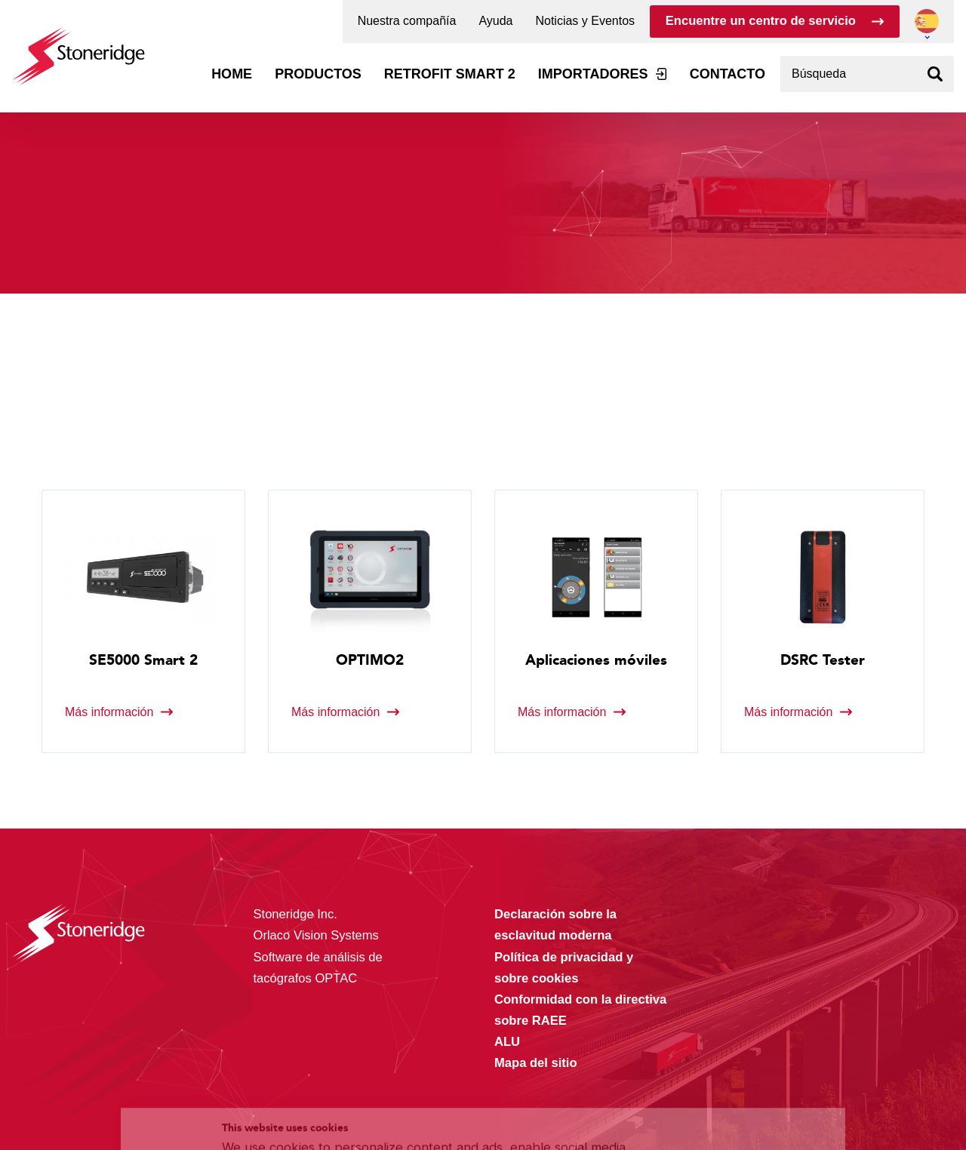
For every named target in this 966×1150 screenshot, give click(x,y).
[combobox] (867, 74)
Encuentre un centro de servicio (761, 21)
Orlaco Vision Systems (316, 935)
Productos (318, 74)
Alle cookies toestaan (737, 1029)
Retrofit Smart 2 (449, 74)
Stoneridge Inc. (295, 914)
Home (231, 74)
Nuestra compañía (407, 21)
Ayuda (495, 21)
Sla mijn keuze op (738, 1061)
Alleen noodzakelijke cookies (738, 1093)
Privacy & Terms (434, 1107)
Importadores (593, 74)
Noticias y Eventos (585, 21)
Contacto (727, 74)
